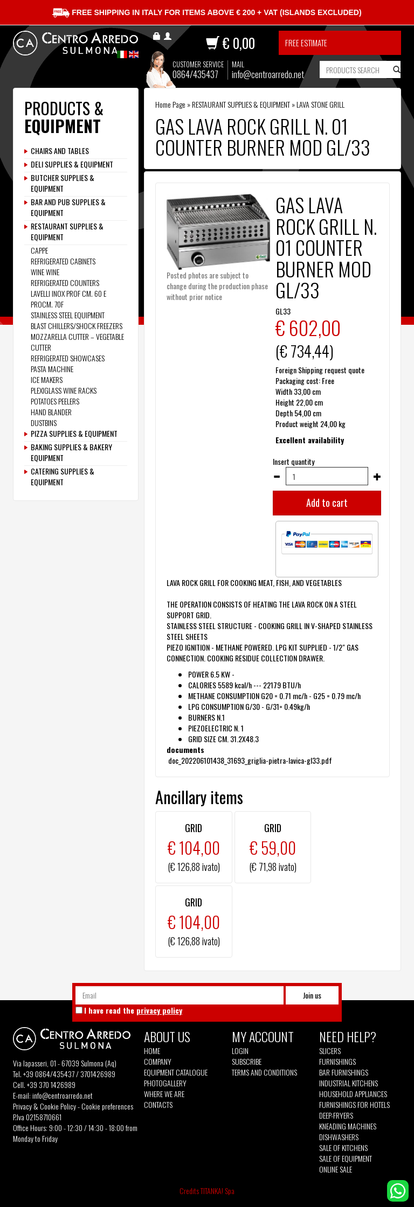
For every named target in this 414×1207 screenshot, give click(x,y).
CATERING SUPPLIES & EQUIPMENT (62, 476)
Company (157, 1061)
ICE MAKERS (47, 379)
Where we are (164, 1094)
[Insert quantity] (327, 476)
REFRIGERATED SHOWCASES (68, 358)
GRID (193, 828)
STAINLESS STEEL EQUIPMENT (68, 314)
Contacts (158, 1104)
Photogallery (165, 1083)
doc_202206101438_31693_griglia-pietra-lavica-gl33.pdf (249, 760)
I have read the (133, 1010)
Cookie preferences (107, 1106)
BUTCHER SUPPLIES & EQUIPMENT (62, 183)
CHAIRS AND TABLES (60, 150)
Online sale (335, 1169)
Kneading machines (347, 1126)
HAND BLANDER (51, 411)
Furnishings (337, 1061)
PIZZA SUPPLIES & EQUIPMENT (74, 433)
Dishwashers (338, 1137)
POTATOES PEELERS (55, 401)
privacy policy (159, 1010)
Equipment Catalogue (176, 1072)
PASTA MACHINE (52, 368)
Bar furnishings (343, 1072)
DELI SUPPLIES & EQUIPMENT (72, 164)
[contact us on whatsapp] (398, 1189)
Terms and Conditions (264, 1072)
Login (240, 1050)
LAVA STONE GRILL (320, 104)
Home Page (170, 104)
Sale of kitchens (343, 1147)
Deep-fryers (336, 1115)
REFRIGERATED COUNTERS (65, 282)
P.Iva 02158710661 (37, 1116)
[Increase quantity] (377, 476)
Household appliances (353, 1094)
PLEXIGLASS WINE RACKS (63, 390)
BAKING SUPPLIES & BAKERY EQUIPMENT (71, 452)
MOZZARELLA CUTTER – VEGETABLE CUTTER (77, 342)
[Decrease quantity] (276, 476)
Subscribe (246, 1061)
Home (152, 1050)
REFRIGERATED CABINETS (63, 261)
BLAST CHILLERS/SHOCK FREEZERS (76, 325)
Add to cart (327, 503)
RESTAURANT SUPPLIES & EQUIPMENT (241, 104)
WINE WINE (45, 271)
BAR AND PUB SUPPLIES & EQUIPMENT (68, 207)
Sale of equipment (345, 1158)
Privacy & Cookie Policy (44, 1106)
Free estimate (306, 42)
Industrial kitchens (348, 1083)
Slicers (330, 1050)
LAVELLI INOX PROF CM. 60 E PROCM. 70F (68, 299)
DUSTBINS (44, 422)
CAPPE (39, 250)
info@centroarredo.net (268, 74)
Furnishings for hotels (354, 1104)
